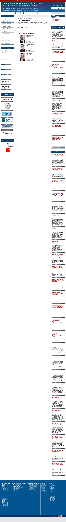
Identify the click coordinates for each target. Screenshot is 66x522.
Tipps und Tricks (4, 19)
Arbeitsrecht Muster (19, 10)
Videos (3, 38)
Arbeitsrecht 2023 (5, 487)
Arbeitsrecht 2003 (5, 508)
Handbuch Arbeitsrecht (16, 8)
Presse (40, 8)
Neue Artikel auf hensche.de (18, 487)
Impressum (52, 487)
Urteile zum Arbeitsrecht (34, 8)
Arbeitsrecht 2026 (5, 484)
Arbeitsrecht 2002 (5, 509)
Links (43, 489)
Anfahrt (3, 64)
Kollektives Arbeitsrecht (33, 487)
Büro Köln (52, 497)
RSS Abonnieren (4, 516)
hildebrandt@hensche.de (31, 51)
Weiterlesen (55, 38)
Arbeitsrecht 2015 (5, 496)
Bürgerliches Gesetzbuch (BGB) (27, 18)
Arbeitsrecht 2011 (5, 500)
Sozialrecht (5, 31)
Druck (44, 486)
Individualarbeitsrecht (7, 26)
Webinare (32, 10)
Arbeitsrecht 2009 (5, 502)
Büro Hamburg (52, 495)
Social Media (45, 491)
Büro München (52, 498)
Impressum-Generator (6, 10)
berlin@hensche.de (6, 52)
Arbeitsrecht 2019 (5, 491)
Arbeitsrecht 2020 (5, 490)
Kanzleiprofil (37, 10)
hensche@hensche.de (30, 42)
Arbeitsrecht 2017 (5, 493)
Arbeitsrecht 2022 (5, 488)
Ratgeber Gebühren (27, 10)
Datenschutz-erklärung (52, 489)
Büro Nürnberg (52, 499)
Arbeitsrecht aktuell (9, 8)
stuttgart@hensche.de (6, 88)
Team (51, 486)
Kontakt (44, 488)
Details (7, 64)
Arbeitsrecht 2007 (5, 504)
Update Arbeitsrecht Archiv (6, 43)
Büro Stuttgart (52, 500)
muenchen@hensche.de (7, 78)
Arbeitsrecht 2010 (5, 501)
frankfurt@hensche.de (6, 57)
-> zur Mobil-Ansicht (5, 16)
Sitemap (44, 492)
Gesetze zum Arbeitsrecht (25, 8)
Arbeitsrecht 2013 (5, 498)
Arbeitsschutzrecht (6, 28)
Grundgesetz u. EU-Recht (33, 484)
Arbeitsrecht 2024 (5, 486)
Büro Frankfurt (52, 494)
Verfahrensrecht (6, 33)
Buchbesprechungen (16, 484)
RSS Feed (44, 490)
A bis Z (44, 484)
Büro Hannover (52, 496)
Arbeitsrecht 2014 (5, 497)
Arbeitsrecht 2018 (5, 492)
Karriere (44, 487)
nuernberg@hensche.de (7, 83)
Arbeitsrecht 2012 (5, 499)
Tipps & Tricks (13, 10)
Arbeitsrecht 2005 (5, 506)
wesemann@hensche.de (30, 60)
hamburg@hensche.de (7, 62)
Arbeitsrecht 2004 (5, 507)
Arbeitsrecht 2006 (5, 505)
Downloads (44, 485)
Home (4, 8)
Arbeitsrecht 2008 (5, 503)
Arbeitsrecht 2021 (5, 489)
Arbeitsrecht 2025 (5, 485)
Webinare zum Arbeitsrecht (6, 41)
